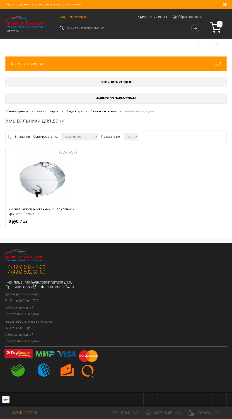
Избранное (164, 413)
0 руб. (18, 221)
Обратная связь (190, 17)
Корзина (204, 413)
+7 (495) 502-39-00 (151, 17)
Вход (61, 17)
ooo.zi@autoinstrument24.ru (48, 286)
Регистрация (77, 17)
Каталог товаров (116, 63)
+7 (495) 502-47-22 (25, 267)
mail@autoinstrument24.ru (48, 282)
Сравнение (122, 413)
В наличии (23, 136)
